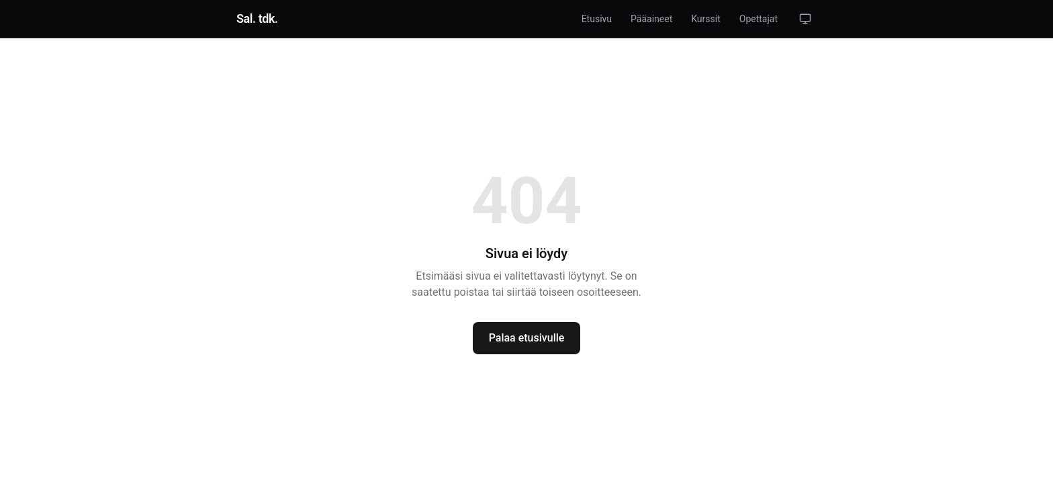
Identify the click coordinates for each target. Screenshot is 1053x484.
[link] (257, 18)
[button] (805, 18)
